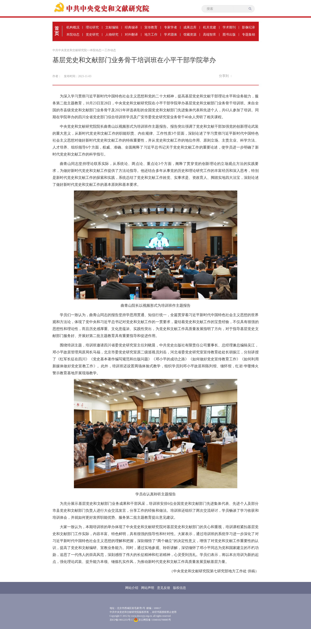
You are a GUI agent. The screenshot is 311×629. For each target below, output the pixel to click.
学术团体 (170, 34)
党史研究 (92, 34)
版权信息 (179, 588)
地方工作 (150, 34)
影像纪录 (248, 27)
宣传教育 (150, 27)
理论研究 (92, 27)
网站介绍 (131, 588)
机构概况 (72, 27)
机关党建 (209, 27)
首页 (57, 31)
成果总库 (189, 27)
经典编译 (131, 27)
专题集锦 (248, 34)
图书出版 (229, 34)
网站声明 (147, 588)
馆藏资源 (189, 34)
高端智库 (209, 34)
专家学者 (170, 27)
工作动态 (110, 50)
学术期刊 (229, 27)
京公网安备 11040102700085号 (152, 619)
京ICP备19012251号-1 (121, 619)
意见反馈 (163, 588)
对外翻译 (131, 34)
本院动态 (72, 34)
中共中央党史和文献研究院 (69, 50)
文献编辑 (111, 27)
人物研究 (111, 34)
